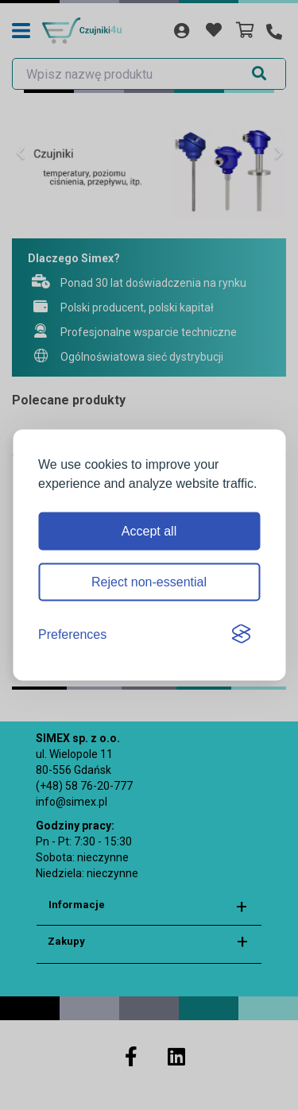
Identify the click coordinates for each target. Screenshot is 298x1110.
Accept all (149, 530)
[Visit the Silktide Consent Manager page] (241, 635)
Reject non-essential (149, 581)
